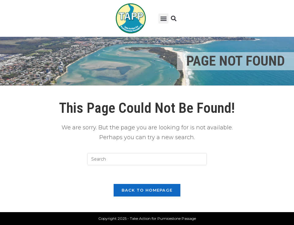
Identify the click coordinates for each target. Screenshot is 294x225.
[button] (163, 18)
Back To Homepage (147, 190)
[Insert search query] (147, 159)
